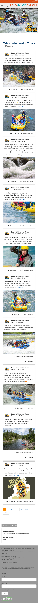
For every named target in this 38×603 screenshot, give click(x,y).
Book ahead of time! (26, 89)
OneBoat (11, 567)
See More (21, 107)
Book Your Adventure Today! (24, 356)
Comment (13, 89)
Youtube (12, 526)
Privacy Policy (12, 550)
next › (26, 509)
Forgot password (9, 589)
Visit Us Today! (28, 314)
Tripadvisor (15, 526)
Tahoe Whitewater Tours (19, 43)
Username (4, 576)
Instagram (6, 526)
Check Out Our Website (25, 502)
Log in (5, 593)
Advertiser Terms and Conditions (9, 562)
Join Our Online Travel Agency (8, 559)
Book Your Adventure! (26, 181)
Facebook (3, 526)
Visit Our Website (27, 133)
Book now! (29, 408)
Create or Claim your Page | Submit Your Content (13, 557)
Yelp (9, 526)
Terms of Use (4, 550)
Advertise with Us (5, 561)
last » (6, 513)
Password (4, 583)
